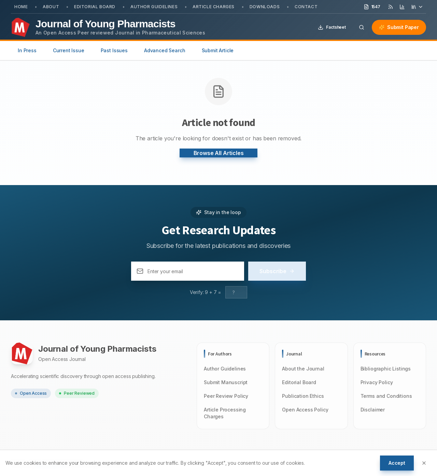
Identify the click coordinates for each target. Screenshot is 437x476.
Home (21, 6)
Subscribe (277, 271)
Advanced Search (164, 50)
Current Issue (68, 50)
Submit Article (218, 50)
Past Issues (114, 50)
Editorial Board (94, 6)
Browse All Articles (219, 153)
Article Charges (214, 6)
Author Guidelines (154, 6)
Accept (397, 463)
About (51, 6)
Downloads (265, 6)
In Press (27, 50)
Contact (306, 6)
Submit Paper (399, 27)
